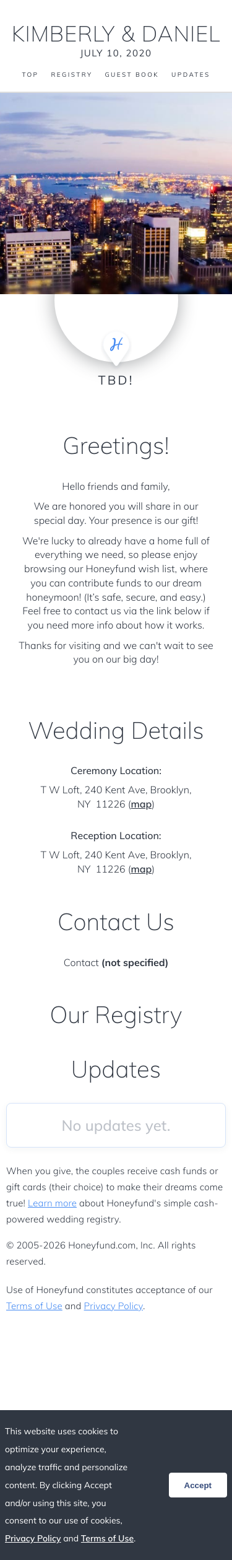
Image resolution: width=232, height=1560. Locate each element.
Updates (190, 75)
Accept (198, 1485)
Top (30, 75)
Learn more (52, 1203)
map (141, 804)
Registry (71, 75)
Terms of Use (34, 1306)
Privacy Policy (113, 1306)
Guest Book (132, 75)
